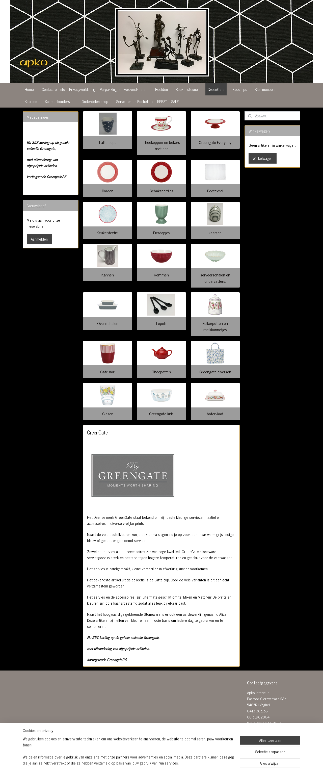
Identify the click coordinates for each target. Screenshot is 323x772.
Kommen (161, 274)
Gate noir (107, 371)
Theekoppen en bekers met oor (161, 145)
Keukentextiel (108, 232)
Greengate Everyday (215, 142)
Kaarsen (31, 101)
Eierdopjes (161, 232)
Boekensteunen (188, 89)
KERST (162, 101)
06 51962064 (258, 717)
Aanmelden (39, 239)
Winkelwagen (263, 158)
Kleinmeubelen (266, 89)
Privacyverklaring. (82, 89)
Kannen (107, 274)
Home (29, 89)
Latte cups (107, 142)
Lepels (161, 323)
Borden (107, 190)
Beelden (161, 89)
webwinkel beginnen (172, 762)
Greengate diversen (215, 371)
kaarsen (215, 232)
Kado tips (239, 89)
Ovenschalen (107, 323)
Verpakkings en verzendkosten (123, 89)
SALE (175, 101)
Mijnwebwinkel (206, 762)
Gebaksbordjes (161, 190)
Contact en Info (53, 89)
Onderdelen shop (95, 101)
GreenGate (216, 89)
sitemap (151, 762)
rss (158, 762)
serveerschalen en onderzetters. (215, 278)
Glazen (107, 413)
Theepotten (161, 371)
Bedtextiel (215, 190)
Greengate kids (161, 413)
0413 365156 (257, 711)
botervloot (215, 413)
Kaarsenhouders (57, 101)
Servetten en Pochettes (134, 101)
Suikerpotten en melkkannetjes (215, 326)
